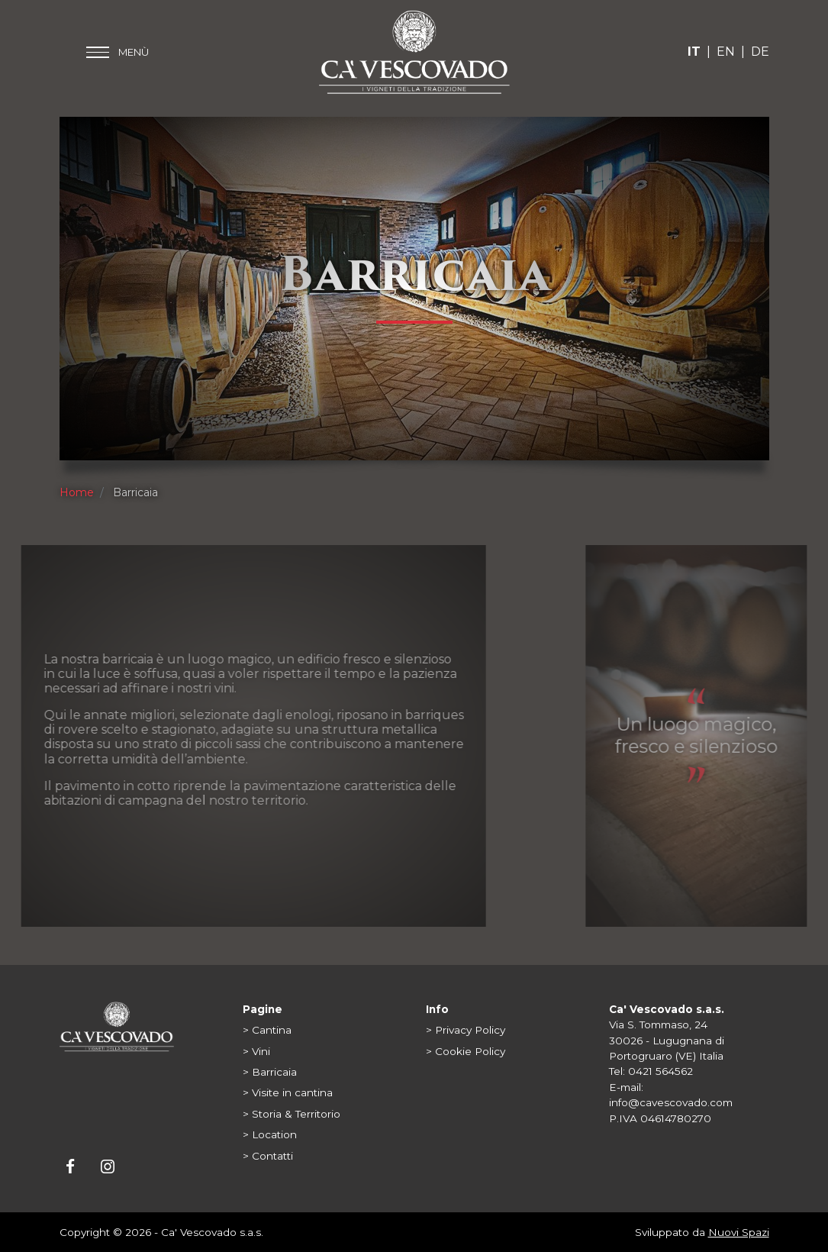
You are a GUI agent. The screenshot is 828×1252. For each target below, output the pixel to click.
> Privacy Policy (465, 1030)
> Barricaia (270, 1072)
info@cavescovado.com (671, 1102)
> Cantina (267, 1030)
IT (694, 51)
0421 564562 (660, 1071)
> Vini (256, 1051)
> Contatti (268, 1156)
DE (760, 51)
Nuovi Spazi (738, 1232)
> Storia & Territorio (291, 1114)
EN (726, 51)
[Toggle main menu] (117, 52)
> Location (270, 1134)
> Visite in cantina (288, 1092)
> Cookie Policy (465, 1051)
